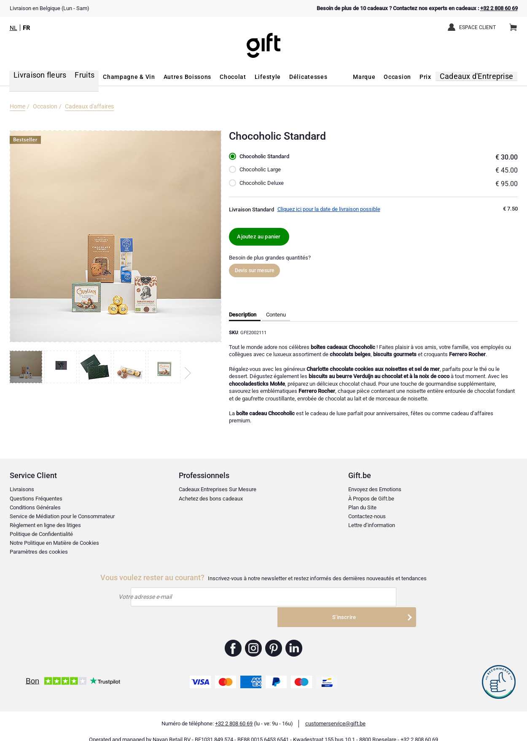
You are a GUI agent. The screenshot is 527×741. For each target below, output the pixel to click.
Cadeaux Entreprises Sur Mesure (217, 490)
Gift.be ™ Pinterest (273, 637)
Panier (516, 24)
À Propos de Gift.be (371, 498)
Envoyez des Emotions (374, 490)
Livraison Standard (251, 209)
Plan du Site (362, 507)
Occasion (406, 76)
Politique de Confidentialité (41, 534)
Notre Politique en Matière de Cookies (54, 543)
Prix (434, 76)
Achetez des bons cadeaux (211, 498)
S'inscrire (367, 598)
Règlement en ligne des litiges (45, 525)
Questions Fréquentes (36, 498)
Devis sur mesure (254, 271)
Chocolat (221, 76)
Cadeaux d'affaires (89, 106)
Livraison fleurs (34, 76)
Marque (373, 76)
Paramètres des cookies (39, 552)
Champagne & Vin (117, 76)
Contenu (276, 315)
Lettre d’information (371, 525)
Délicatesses (296, 76)
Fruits (74, 76)
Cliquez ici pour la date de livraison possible (328, 209)
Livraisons (22, 490)
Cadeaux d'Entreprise (482, 76)
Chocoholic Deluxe (263, 183)
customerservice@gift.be (335, 713)
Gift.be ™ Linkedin (293, 637)
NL (13, 28)
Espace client (477, 27)
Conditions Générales (35, 507)
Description (242, 315)
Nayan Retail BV (172, 728)
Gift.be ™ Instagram (253, 637)
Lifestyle (256, 76)
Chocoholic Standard (267, 156)
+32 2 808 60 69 (499, 8)
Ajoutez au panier (259, 236)
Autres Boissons (175, 76)
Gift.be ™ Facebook (233, 637)
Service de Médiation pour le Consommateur (62, 516)
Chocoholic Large (262, 169)
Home (17, 106)
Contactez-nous (367, 516)
